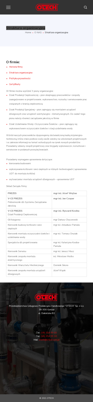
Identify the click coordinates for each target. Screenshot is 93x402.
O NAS (38, 32)
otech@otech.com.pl (49, 339)
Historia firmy (16, 66)
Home (28, 32)
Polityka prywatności (19, 78)
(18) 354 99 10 (49, 336)
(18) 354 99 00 (49, 332)
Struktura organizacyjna (20, 72)
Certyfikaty (14, 84)
